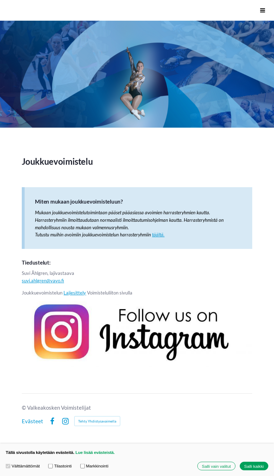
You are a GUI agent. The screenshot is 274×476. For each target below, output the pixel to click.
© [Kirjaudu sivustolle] (24, 407)
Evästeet (32, 421)
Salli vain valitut (216, 466)
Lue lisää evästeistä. (95, 452)
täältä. (158, 234)
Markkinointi (94, 465)
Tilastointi (60, 465)
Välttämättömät (23, 465)
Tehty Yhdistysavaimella (97, 421)
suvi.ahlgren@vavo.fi (43, 280)
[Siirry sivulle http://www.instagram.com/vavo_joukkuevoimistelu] (137, 332)
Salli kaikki (254, 466)
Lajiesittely (75, 293)
